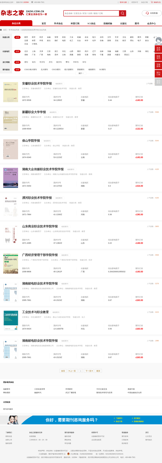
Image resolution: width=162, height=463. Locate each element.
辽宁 (94, 51)
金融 (49, 37)
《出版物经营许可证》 (61, 451)
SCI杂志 (91, 23)
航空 (124, 40)
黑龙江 (127, 55)
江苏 (49, 51)
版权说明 (9, 443)
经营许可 (135, 2)
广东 (33, 55)
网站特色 (68, 440)
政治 (147, 40)
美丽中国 (131, 389)
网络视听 (6, 393)
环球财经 (69, 389)
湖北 (147, 51)
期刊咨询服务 (8, 409)
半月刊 (42, 62)
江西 (124, 51)
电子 (139, 40)
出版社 (123, 23)
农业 (86, 37)
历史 (116, 40)
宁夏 (101, 55)
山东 (132, 51)
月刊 (50, 62)
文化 (124, 37)
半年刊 (75, 62)
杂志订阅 (144, 2)
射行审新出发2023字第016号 (51, 457)
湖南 (26, 55)
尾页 (98, 371)
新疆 (109, 55)
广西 (41, 55)
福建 (116, 51)
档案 (147, 37)
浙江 (56, 51)
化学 (94, 40)
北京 (26, 51)
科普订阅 (75, 23)
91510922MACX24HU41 (114, 454)
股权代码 (23, 2)
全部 (17, 37)
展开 (81, 73)
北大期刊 (44, 69)
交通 (26, 40)
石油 (26, 44)
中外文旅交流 (101, 389)
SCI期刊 (102, 69)
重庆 (79, 51)
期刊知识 (148, 440)
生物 (101, 40)
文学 (109, 37)
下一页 (88, 371)
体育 (33, 40)
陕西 (79, 55)
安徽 (109, 51)
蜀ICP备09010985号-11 (57, 454)
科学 (86, 40)
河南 (139, 51)
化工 (71, 40)
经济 (41, 37)
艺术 (116, 37)
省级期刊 (91, 69)
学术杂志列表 (14, 30)
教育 (26, 37)
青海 (94, 55)
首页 (44, 23)
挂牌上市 (9, 440)
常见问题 (68, 443)
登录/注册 (123, 2)
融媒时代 (37, 393)
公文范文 (148, 436)
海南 (49, 55)
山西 (71, 51)
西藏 (71, 55)
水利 (101, 37)
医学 (33, 37)
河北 (64, 51)
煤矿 (56, 40)
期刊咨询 (125, 436)
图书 (137, 23)
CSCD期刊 (56, 69)
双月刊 (59, 62)
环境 (41, 40)
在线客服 (32, 436)
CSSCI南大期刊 (30, 69)
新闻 (109, 40)
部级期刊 (80, 69)
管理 (56, 37)
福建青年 (6, 389)
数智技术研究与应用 (104, 393)
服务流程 (68, 436)
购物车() (157, 2)
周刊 (26, 62)
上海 (33, 51)
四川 (86, 51)
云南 (64, 55)
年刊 (84, 62)
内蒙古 (117, 55)
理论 (132, 40)
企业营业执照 (96, 440)
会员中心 (151, 23)
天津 (41, 51)
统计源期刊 (68, 69)
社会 (79, 40)
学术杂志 (58, 23)
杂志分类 (16, 23)
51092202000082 (86, 454)
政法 (49, 40)
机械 (79, 37)
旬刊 (33, 62)
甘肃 (86, 55)
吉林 (101, 51)
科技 (64, 37)
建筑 (132, 37)
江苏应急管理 (39, 389)
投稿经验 (108, 23)
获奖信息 (9, 436)
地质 (64, 40)
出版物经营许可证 (98, 436)
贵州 (56, 55)
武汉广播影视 (71, 393)
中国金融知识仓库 (135, 393)
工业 (71, 37)
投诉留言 (125, 443)
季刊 (67, 62)
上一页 (73, 371)
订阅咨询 (125, 440)
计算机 (34, 44)
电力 (94, 37)
